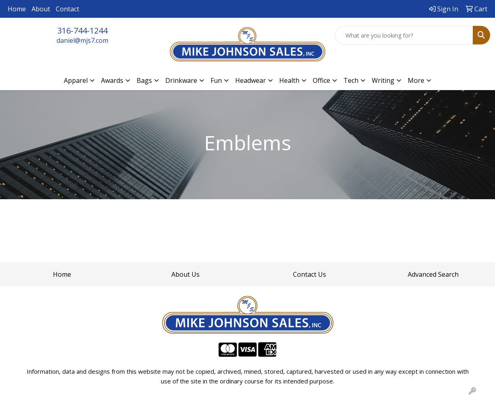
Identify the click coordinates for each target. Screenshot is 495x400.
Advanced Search (433, 274)
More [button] (416, 80)
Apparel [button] (76, 80)
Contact (67, 8)
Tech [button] (350, 80)
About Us (185, 274)
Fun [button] (216, 80)
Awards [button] (112, 80)
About (41, 8)
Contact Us (309, 274)
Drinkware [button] (181, 80)
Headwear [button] (250, 80)
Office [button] (321, 80)
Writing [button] (383, 80)
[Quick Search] (404, 35)
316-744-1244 (82, 30)
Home (17, 8)
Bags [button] (144, 80)
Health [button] (289, 80)
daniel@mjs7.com (82, 40)
